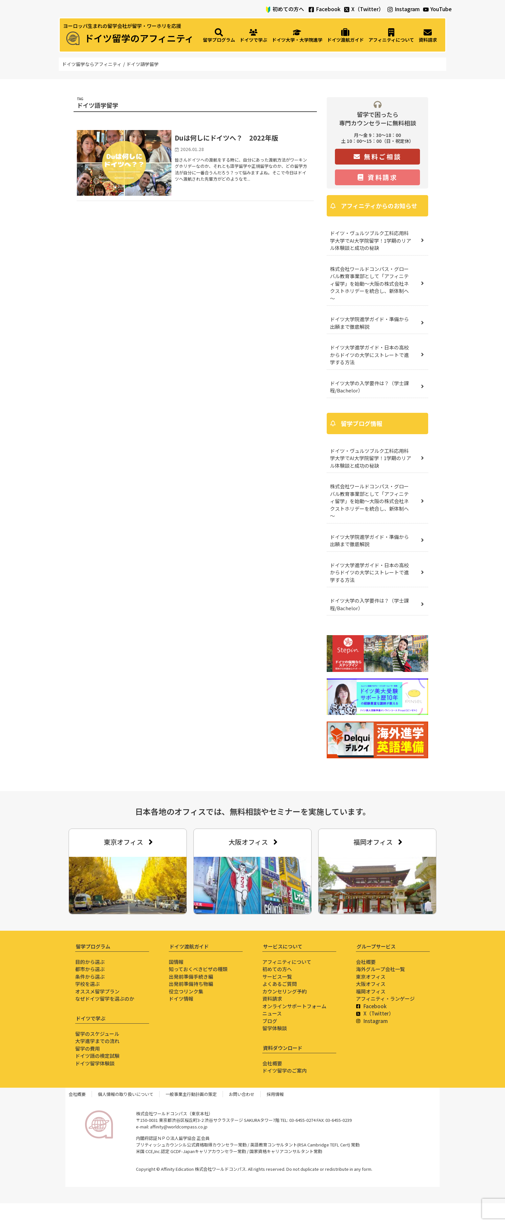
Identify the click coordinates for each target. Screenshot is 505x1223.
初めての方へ (288, 9)
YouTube (441, 9)
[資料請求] (427, 35)
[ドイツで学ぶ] (253, 35)
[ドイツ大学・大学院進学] (297, 35)
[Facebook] (311, 9)
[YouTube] (426, 9)
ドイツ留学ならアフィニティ (91, 64)
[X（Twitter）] (347, 9)
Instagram (407, 9)
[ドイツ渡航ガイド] (345, 35)
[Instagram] (390, 9)
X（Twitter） (367, 9)
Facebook (328, 9)
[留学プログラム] (219, 35)
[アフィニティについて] (391, 35)
